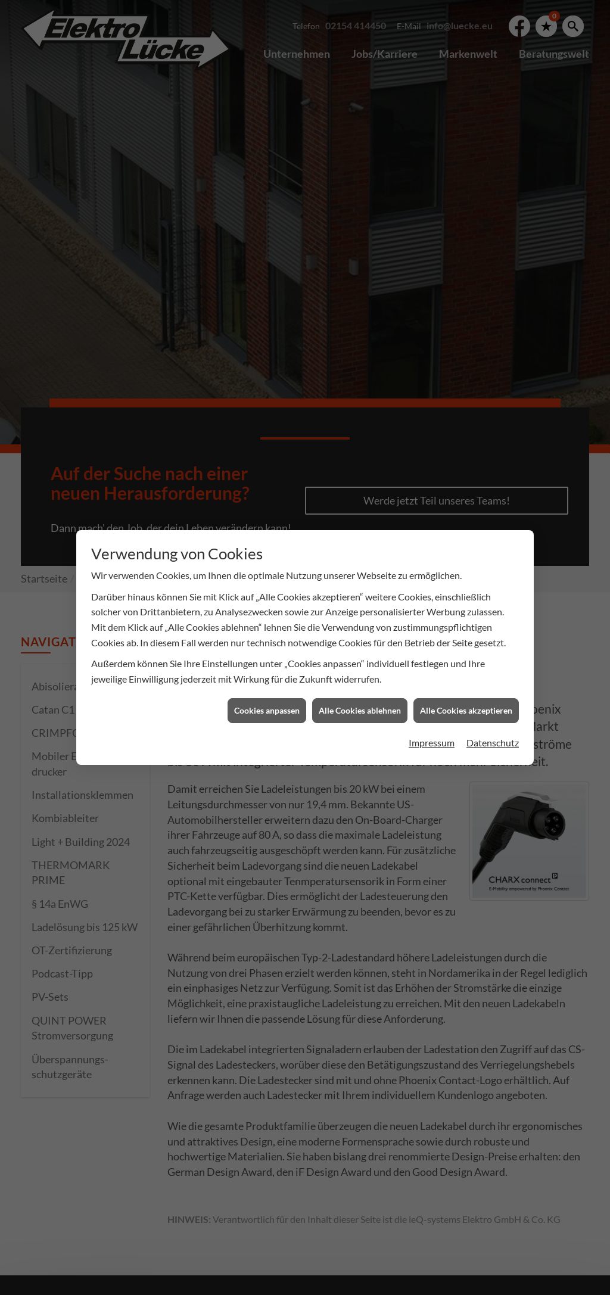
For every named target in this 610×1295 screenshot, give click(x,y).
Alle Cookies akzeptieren (466, 655)
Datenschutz (492, 687)
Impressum (432, 687)
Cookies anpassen (267, 655)
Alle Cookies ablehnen (360, 655)
